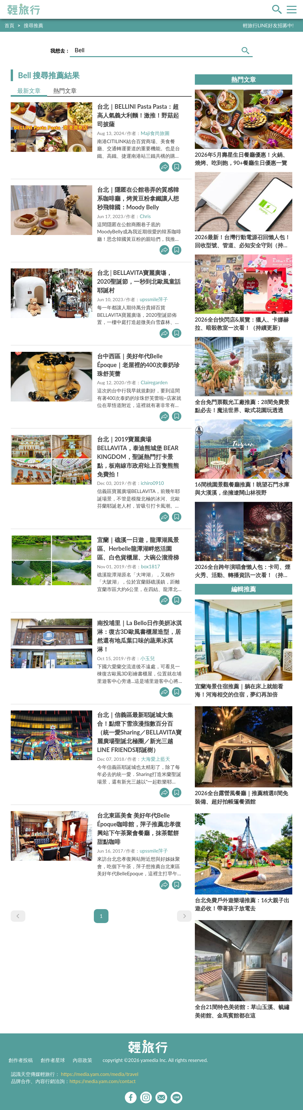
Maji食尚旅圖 (155, 133)
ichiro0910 (152, 483)
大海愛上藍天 (155, 759)
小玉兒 (147, 658)
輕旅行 (23, 9)
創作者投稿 (20, 1060)
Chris (145, 216)
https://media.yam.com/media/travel (99, 1074)
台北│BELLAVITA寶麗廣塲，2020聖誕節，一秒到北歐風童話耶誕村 (139, 281)
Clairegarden (154, 382)
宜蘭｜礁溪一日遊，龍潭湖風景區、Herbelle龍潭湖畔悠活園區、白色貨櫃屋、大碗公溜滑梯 (138, 548)
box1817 (150, 566)
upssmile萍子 (154, 299)
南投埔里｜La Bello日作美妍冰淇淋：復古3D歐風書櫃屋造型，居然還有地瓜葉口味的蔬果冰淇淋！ (139, 636)
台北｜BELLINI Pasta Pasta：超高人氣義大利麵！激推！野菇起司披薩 (138, 115)
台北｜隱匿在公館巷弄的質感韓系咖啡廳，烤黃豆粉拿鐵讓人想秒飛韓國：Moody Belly (138, 198)
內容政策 (82, 1060)
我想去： (60, 51)
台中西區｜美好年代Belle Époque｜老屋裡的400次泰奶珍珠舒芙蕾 (138, 364)
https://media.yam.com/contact (102, 1081)
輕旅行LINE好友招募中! (268, 25)
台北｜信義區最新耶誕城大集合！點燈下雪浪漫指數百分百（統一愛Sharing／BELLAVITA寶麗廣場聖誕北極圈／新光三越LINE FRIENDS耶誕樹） (139, 732)
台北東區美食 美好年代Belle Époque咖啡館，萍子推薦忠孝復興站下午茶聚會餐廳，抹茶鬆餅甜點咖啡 (139, 828)
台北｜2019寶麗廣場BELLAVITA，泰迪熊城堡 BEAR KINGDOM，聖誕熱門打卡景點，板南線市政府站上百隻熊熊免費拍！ (138, 457)
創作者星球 (53, 1060)
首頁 (9, 25)
